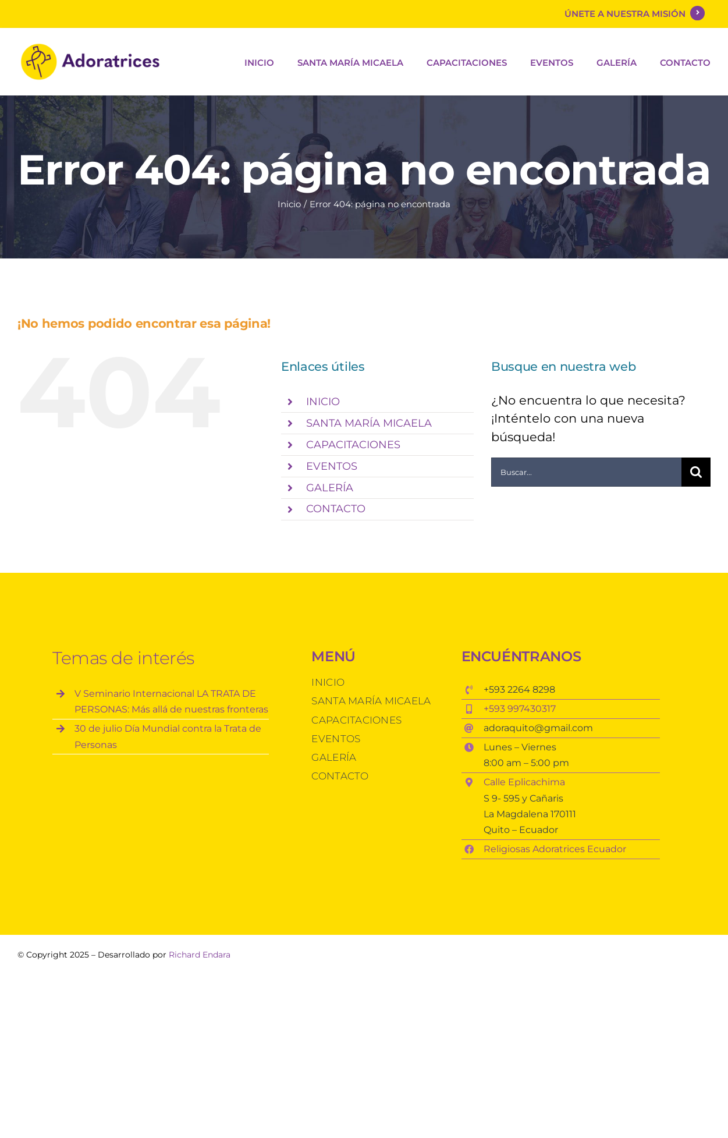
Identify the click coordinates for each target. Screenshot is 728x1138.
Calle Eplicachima (524, 782)
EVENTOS (331, 466)
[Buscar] (696, 472)
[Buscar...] (586, 472)
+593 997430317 (520, 708)
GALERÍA (329, 487)
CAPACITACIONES (353, 444)
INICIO (323, 401)
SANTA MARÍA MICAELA (369, 423)
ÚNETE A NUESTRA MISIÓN (627, 13)
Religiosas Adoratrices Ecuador (556, 849)
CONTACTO (335, 508)
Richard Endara (199, 954)
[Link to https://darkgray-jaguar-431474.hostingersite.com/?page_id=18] (697, 13)
